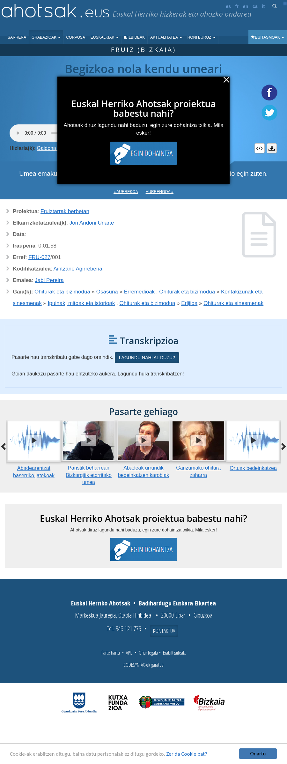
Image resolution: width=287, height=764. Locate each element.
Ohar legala (148, 652)
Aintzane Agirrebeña (78, 269)
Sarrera (17, 37)
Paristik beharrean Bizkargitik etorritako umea (89, 475)
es (228, 6)
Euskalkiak (105, 37)
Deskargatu (272, 148)
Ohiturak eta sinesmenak (233, 303)
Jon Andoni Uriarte (92, 223)
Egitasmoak (267, 37)
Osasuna (107, 292)
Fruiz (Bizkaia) (143, 49)
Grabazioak (46, 37)
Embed (259, 148)
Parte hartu (110, 652)
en (245, 6)
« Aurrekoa (126, 191)
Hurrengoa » (159, 191)
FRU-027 (39, 257)
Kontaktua (164, 630)
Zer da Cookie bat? (186, 754)
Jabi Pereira (49, 280)
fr (237, 6)
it (263, 6)
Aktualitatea (166, 37)
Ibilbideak (134, 37)
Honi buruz (202, 37)
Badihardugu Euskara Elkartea (177, 603)
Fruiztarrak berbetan (64, 211)
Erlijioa (189, 303)
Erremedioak (139, 292)
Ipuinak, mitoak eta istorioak (81, 303)
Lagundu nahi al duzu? (147, 357)
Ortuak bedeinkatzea (253, 468)
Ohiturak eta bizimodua (62, 292)
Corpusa (75, 37)
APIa (129, 652)
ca (255, 6)
